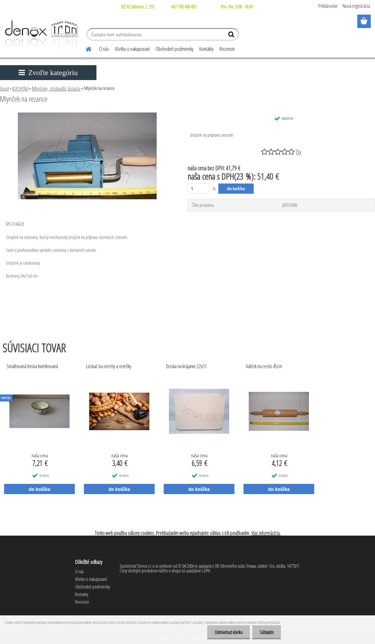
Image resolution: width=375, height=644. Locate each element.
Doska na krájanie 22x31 (186, 366)
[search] (232, 35)
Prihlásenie (328, 5)
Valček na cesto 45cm (264, 366)
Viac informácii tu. (266, 532)
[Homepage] (85, 48)
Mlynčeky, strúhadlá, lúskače (56, 88)
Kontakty (206, 48)
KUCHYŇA (20, 88)
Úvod (4, 88)
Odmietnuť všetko (229, 632)
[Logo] (40, 35)
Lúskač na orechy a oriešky (108, 366)
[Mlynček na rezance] (87, 115)
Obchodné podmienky (174, 48)
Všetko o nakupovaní (132, 48)
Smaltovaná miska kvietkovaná (32, 366)
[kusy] (199, 188)
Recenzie (227, 48)
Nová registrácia (356, 5)
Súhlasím (267, 632)
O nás (104, 48)
